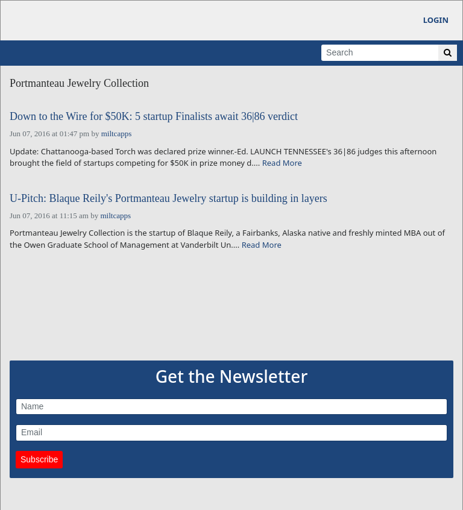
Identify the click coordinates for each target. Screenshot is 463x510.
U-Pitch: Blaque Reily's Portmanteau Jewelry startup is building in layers (168, 198)
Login (436, 19)
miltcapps (116, 133)
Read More (282, 162)
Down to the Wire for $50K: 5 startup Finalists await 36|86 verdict (154, 116)
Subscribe (39, 459)
